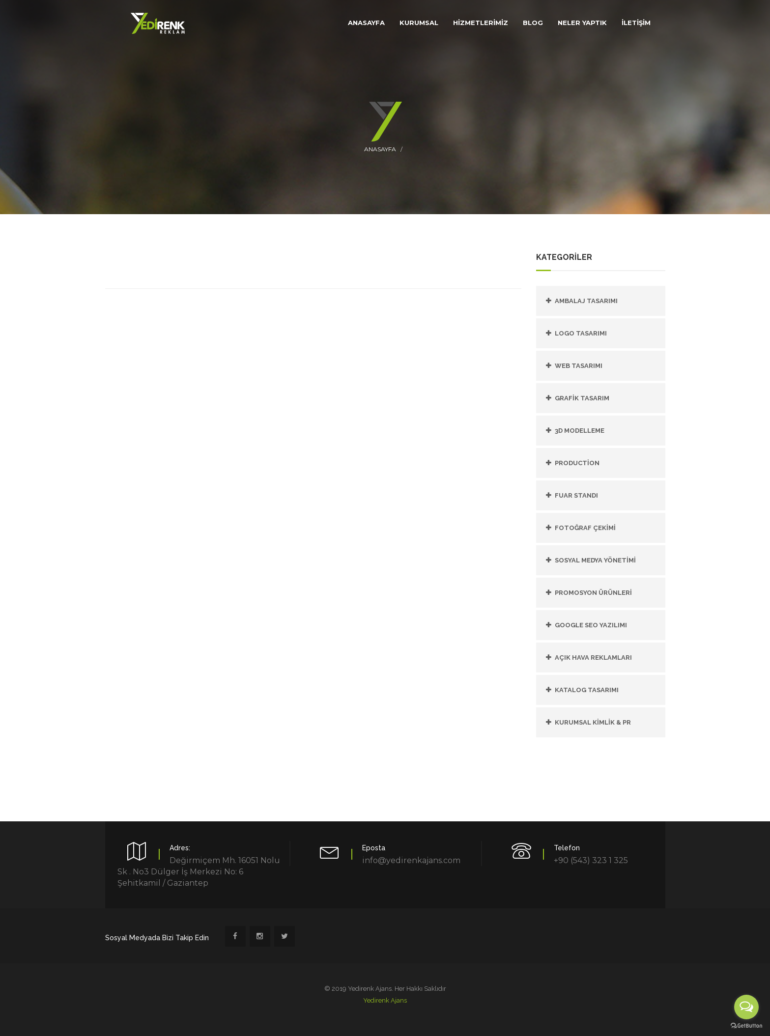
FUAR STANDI (576, 495)
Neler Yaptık (582, 23)
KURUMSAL (418, 23)
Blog (533, 23)
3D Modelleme (579, 430)
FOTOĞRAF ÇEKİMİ (585, 528)
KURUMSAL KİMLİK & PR (593, 722)
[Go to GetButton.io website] (746, 1026)
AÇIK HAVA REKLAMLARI (593, 657)
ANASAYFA (366, 23)
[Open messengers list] (746, 1007)
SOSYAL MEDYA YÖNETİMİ (595, 560)
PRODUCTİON (577, 463)
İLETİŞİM (636, 23)
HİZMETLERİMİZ (480, 23)
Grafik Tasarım (582, 398)
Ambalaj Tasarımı (586, 301)
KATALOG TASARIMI (587, 690)
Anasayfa (380, 149)
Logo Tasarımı (581, 333)
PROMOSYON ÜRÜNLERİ (593, 592)
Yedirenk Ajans (385, 1000)
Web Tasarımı (578, 365)
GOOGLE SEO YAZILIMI (591, 625)
